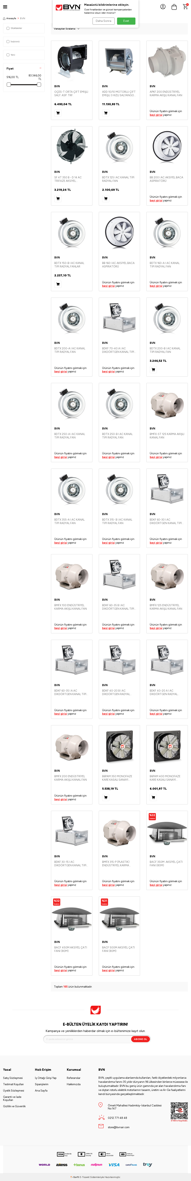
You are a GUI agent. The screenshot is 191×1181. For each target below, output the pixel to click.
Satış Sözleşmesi (13, 1077)
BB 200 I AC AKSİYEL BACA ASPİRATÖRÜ (166, 179)
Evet (126, 21)
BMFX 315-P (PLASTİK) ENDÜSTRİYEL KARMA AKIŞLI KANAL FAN (116, 863)
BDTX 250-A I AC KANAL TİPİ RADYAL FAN (69, 436)
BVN (57, 86)
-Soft (75, 1177)
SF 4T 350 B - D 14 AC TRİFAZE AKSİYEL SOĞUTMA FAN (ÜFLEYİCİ (70, 179)
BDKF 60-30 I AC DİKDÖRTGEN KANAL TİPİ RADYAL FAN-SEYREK (166, 521)
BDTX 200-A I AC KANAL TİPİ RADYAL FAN (69, 350)
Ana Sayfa (41, 1090)
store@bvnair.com (119, 1127)
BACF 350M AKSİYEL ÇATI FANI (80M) (166, 863)
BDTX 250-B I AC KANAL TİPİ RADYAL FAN (117, 436)
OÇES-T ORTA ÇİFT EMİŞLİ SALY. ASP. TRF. (71, 93)
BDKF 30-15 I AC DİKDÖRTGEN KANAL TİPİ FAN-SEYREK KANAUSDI (70, 863)
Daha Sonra (103, 21)
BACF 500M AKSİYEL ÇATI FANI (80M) (118, 949)
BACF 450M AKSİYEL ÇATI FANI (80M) (70, 949)
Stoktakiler (14, 28)
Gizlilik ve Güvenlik (14, 1106)
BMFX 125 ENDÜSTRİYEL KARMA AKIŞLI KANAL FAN (166, 607)
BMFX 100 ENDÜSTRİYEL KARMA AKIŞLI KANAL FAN (70, 607)
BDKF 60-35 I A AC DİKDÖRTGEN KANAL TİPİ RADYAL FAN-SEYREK (70, 692)
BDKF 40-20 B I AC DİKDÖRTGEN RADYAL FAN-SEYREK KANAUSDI (117, 692)
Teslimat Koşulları (13, 1084)
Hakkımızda (73, 1084)
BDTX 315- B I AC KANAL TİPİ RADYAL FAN (117, 521)
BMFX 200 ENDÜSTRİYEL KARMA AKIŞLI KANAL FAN (70, 778)
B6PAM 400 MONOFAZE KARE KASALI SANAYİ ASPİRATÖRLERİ (165, 778)
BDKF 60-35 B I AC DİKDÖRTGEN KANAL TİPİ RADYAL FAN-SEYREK (118, 607)
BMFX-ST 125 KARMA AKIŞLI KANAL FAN (167, 436)
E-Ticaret (84, 1177)
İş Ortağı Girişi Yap (45, 1077)
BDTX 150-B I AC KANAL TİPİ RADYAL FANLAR (69, 265)
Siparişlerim (41, 1084)
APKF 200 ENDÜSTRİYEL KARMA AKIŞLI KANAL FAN (166, 93)
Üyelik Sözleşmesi (13, 1090)
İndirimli (13, 41)
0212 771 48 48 (117, 1117)
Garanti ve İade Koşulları (12, 1098)
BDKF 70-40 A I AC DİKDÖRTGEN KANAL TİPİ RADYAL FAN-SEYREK (118, 350)
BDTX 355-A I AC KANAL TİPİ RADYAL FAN (69, 521)
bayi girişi (156, 114)
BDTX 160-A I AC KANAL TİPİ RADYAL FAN (165, 265)
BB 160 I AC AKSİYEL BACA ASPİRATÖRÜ (118, 265)
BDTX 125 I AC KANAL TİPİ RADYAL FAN (118, 179)
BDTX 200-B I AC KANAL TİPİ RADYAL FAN (165, 350)
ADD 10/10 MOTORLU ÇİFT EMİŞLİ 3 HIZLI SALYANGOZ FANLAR (119, 93)
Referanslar (73, 1077)
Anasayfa (9, 18)
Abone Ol (140, 1039)
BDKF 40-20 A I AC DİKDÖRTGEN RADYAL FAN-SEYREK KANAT (164, 692)
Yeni (11, 54)
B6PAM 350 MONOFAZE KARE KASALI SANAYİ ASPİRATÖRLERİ (117, 778)
